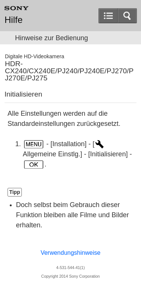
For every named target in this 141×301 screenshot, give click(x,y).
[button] (127, 16)
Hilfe (14, 19)
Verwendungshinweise (70, 253)
